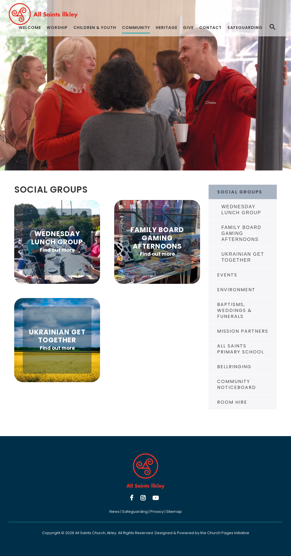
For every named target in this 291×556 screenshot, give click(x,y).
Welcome (30, 27)
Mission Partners (242, 331)
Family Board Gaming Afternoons (241, 233)
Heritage (166, 27)
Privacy (157, 511)
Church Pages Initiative (228, 533)
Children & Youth (94, 27)
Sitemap (174, 511)
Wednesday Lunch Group (241, 209)
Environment (236, 289)
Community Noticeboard (236, 384)
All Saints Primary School (240, 349)
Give (188, 27)
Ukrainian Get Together (242, 257)
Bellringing (234, 366)
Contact (210, 27)
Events (227, 275)
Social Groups (239, 192)
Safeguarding (245, 27)
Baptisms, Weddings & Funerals (234, 310)
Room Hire (232, 402)
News (114, 511)
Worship (57, 27)
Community (136, 27)
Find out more (57, 250)
